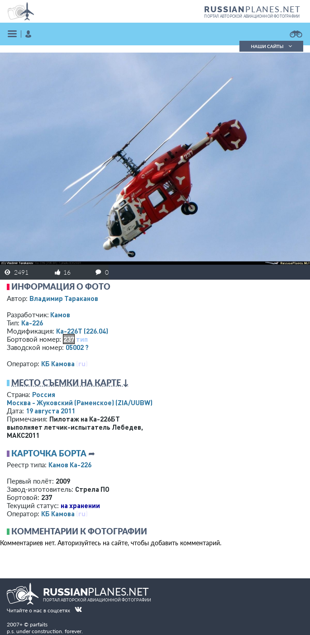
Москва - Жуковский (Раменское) (80, 402)
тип (82, 339)
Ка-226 (32, 323)
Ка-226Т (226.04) (82, 331)
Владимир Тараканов (63, 298)
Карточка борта (48, 453)
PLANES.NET (252, 9)
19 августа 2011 (50, 411)
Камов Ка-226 (69, 464)
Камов (60, 314)
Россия (43, 394)
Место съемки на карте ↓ (70, 383)
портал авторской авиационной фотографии (252, 16)
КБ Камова (58, 363)
